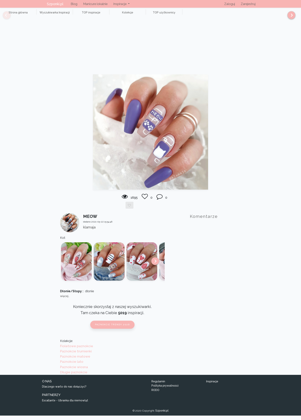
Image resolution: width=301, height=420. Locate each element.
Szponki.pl (55, 4)
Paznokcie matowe (75, 361)
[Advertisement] (150, 50)
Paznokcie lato (71, 366)
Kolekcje (107, 14)
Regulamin (158, 385)
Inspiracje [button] (120, 4)
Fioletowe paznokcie (76, 350)
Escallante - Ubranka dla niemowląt (65, 404)
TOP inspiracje (76, 14)
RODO (155, 394)
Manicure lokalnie (95, 4)
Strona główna (15, 14)
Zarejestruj (248, 4)
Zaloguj (229, 4)
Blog (74, 4)
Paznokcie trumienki (76, 355)
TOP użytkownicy (138, 14)
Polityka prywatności (165, 390)
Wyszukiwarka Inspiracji (46, 14)
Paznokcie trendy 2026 (112, 329)
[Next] (290, 17)
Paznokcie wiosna (74, 371)
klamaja (89, 231)
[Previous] (4, 17)
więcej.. (64, 300)
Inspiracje (212, 385)
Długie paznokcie (73, 376)
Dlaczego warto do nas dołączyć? (64, 391)
